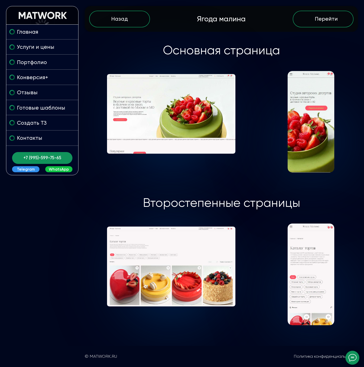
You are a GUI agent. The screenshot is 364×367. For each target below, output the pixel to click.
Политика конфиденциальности (326, 356)
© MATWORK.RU (101, 356)
